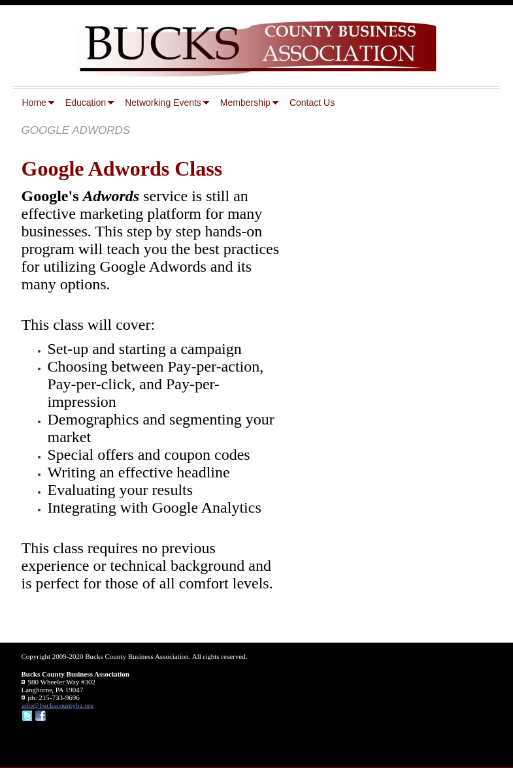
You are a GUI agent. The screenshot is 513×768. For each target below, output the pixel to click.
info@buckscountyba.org (58, 705)
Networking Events (163, 102)
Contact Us (312, 102)
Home (34, 102)
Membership (245, 102)
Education (85, 102)
